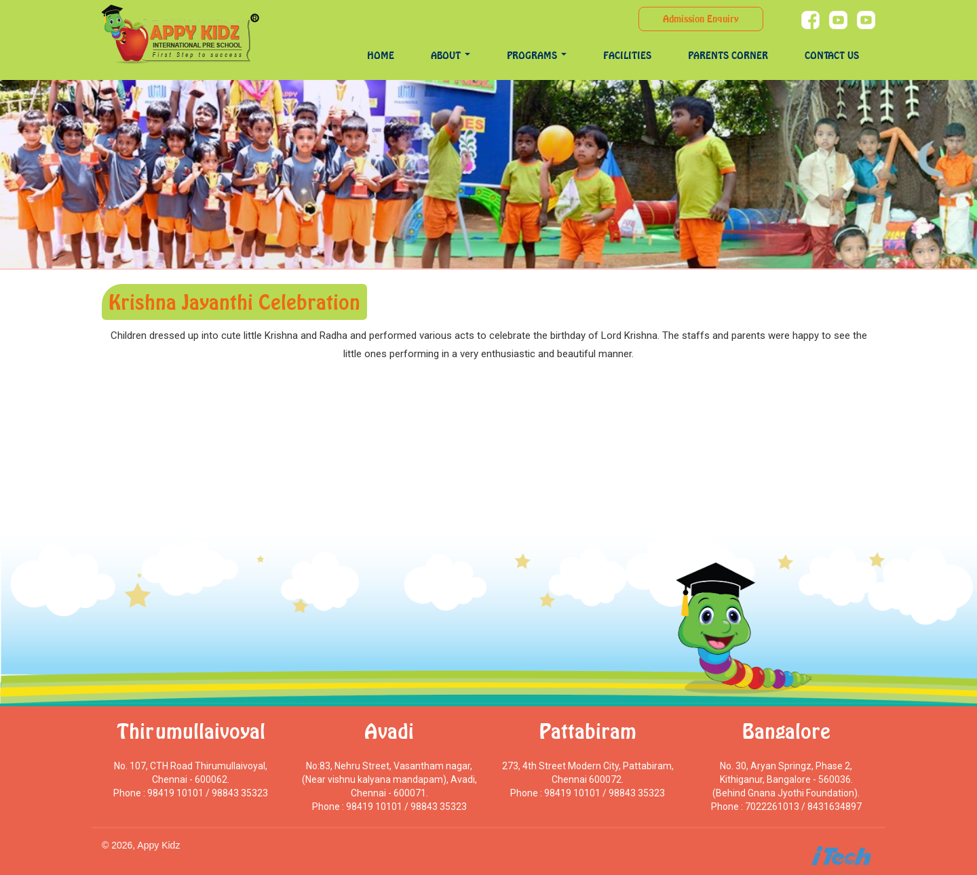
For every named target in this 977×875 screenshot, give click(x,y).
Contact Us (832, 55)
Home (380, 55)
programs (537, 55)
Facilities (627, 55)
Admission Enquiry (701, 18)
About (450, 55)
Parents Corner (728, 55)
